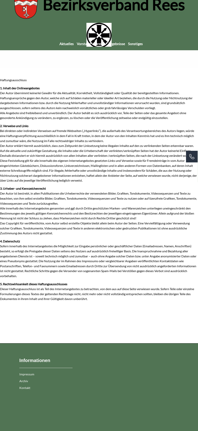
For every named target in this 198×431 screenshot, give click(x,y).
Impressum (26, 374)
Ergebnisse (116, 44)
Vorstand (84, 44)
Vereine (99, 44)
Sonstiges (135, 44)
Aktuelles (66, 44)
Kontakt (24, 388)
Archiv (23, 381)
